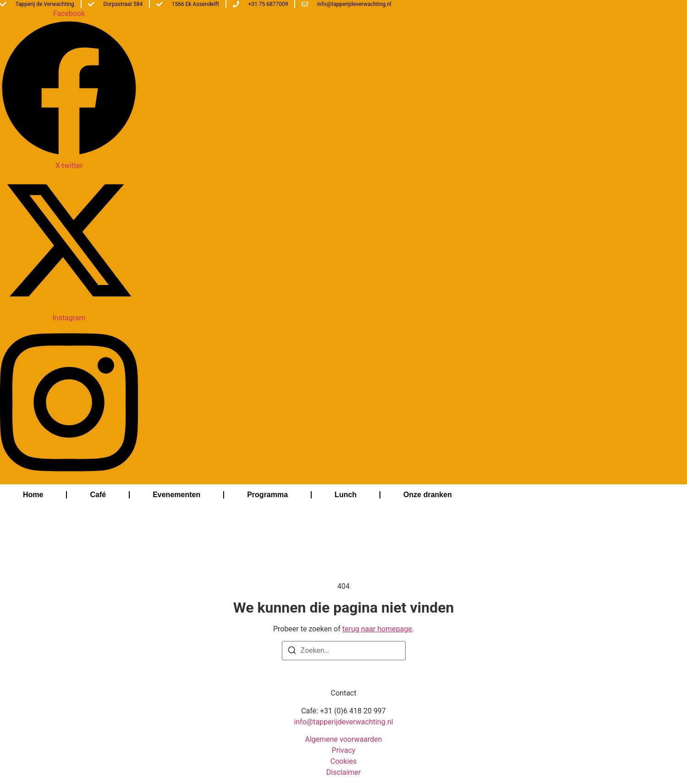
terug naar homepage (377, 629)
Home (33, 495)
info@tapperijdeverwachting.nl (343, 722)
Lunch (346, 495)
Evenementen (176, 495)
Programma (267, 495)
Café (98, 495)
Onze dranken (427, 495)
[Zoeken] (292, 652)
